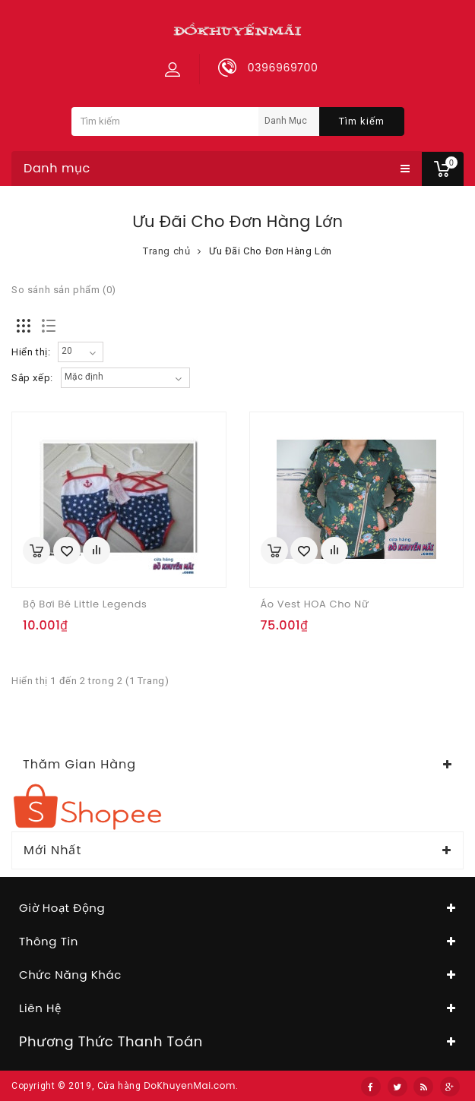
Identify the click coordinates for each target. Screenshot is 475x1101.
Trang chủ (166, 251)
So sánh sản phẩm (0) (63, 289)
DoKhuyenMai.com (190, 1085)
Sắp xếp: (32, 377)
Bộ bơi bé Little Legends (85, 604)
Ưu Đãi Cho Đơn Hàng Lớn (270, 251)
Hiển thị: (30, 352)
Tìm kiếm (362, 121)
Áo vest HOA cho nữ (315, 604)
